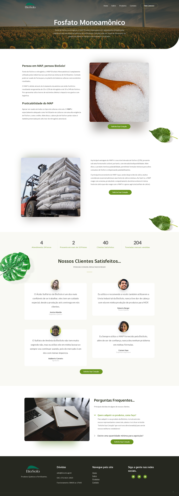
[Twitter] (139, 476)
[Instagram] (145, 476)
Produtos (122, 6)
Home (106, 6)
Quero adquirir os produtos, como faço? (117, 415)
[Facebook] (133, 476)
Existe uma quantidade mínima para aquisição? (120, 435)
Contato (133, 6)
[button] (122, 414)
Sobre (113, 6)
